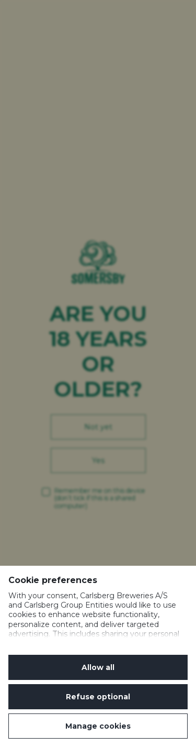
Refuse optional (98, 696)
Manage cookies (98, 726)
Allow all (98, 667)
